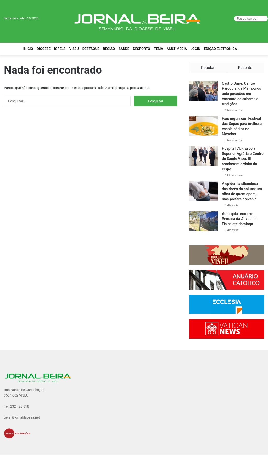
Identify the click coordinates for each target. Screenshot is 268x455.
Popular (208, 67)
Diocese (44, 49)
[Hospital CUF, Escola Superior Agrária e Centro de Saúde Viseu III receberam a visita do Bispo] (203, 156)
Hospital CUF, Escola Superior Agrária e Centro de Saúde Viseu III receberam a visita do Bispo (243, 158)
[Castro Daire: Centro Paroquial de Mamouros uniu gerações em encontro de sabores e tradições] (203, 91)
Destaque (90, 49)
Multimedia (177, 49)
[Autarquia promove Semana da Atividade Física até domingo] (203, 221)
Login (195, 49)
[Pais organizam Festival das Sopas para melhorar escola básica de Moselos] (203, 126)
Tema (158, 49)
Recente (245, 67)
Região (109, 49)
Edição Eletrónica (220, 49)
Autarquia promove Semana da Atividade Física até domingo (239, 219)
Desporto (141, 49)
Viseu (74, 49)
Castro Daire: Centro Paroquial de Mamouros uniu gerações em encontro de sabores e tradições (241, 93)
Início (28, 49)
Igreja (60, 49)
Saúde (124, 49)
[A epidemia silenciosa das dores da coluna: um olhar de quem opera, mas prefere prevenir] (203, 191)
